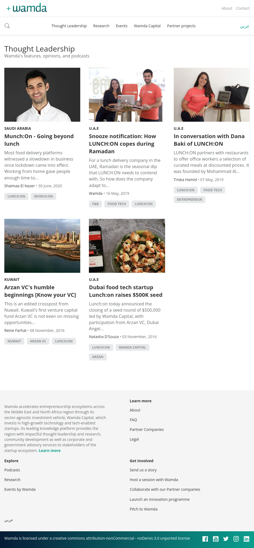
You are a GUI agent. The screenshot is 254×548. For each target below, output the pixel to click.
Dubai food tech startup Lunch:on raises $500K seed (125, 291)
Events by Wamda (20, 489)
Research (101, 25)
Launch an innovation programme (160, 499)
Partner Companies (147, 429)
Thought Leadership (69, 25)
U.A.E (94, 128)
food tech (117, 204)
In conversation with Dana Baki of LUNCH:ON (209, 139)
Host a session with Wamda (154, 479)
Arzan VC (38, 341)
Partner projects (181, 25)
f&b (95, 204)
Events (122, 25)
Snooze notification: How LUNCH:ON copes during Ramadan (122, 143)
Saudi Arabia (17, 128)
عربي (245, 26)
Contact (243, 8)
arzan (97, 357)
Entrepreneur (189, 199)
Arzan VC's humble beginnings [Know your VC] (40, 291)
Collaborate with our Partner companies (165, 489)
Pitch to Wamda (144, 509)
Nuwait (14, 341)
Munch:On (43, 196)
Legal (134, 439)
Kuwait (11, 279)
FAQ (133, 419)
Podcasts (12, 469)
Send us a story (143, 469)
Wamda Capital (147, 25)
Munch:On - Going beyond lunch (39, 139)
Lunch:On (16, 196)
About (227, 8)
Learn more (50, 450)
